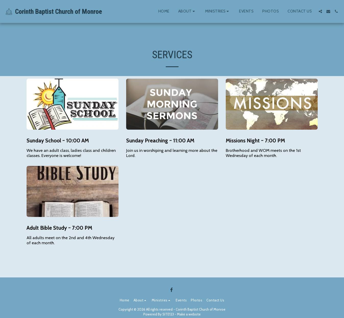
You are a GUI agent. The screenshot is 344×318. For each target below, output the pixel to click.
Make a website (189, 314)
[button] (187, 11)
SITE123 (168, 314)
